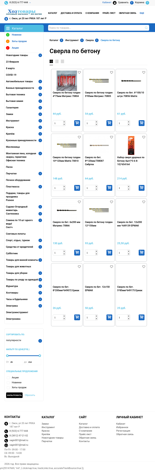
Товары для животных (18, 266)
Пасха (9, 167)
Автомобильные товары (19, 81)
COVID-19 (11, 74)
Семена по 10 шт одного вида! (19, 222)
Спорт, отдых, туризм (18, 240)
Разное (10, 200)
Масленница (13, 147)
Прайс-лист (109, 13)
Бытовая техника (15, 94)
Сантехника (12, 213)
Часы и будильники (17, 299)
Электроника (13, 319)
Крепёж (10, 133)
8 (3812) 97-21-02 (18, 435)
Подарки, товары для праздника (18, 195)
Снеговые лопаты (16, 233)
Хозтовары (12, 292)
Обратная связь (127, 13)
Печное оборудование (18, 180)
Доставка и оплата (71, 13)
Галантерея (12, 107)
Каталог (52, 13)
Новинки (13, 35)
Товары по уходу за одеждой (22, 279)
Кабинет (120, 423)
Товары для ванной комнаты (22, 260)
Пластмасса (12, 186)
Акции (12, 48)
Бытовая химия (14, 101)
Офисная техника (15, 160)
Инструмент (12, 120)
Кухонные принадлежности (21, 140)
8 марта (10, 68)
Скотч (9, 227)
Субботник (12, 253)
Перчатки (11, 173)
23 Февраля (12, 61)
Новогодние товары (17, 55)
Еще (142, 13)
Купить (77, 123)
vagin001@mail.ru (18, 440)
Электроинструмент (17, 312)
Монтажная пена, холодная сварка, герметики (21, 155)
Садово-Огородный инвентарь (16, 208)
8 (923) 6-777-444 (16, 3)
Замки (9, 114)
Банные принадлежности (20, 88)
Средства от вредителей (19, 246)
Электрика (12, 305)
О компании (92, 13)
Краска (10, 127)
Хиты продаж (16, 42)
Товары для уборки (16, 273)
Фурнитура (12, 286)
